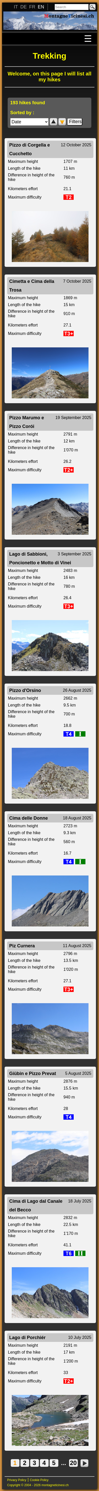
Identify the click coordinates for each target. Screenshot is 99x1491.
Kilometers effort (23, 189)
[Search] (72, 7)
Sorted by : (22, 112)
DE (23, 6)
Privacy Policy (16, 1480)
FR (32, 6)
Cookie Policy (39, 1480)
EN (41, 6)
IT (16, 6)
